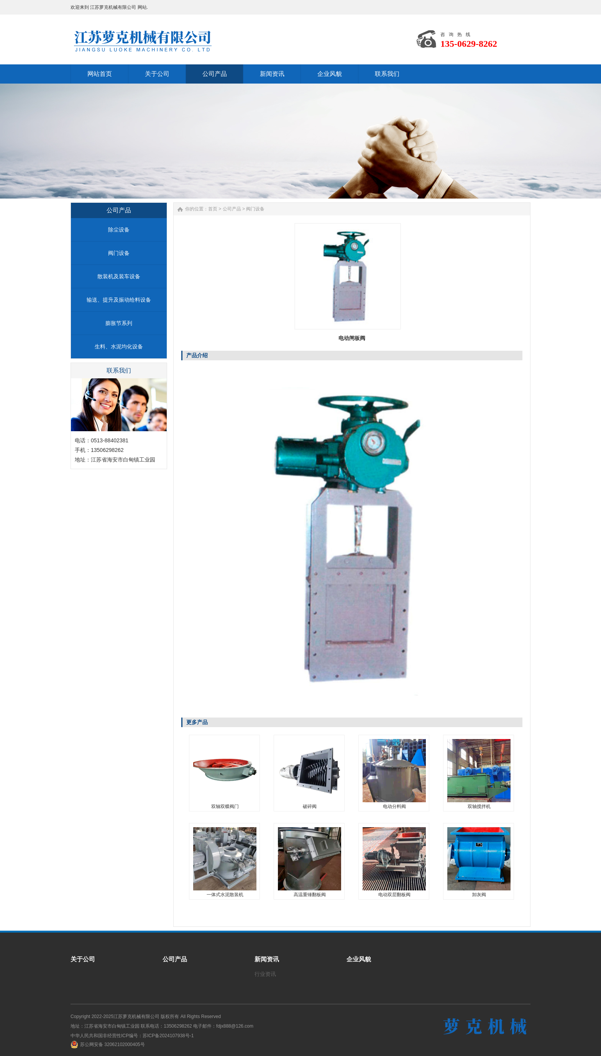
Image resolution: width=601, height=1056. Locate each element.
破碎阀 (310, 806)
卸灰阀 (479, 894)
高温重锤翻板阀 (310, 894)
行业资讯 (265, 974)
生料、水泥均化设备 (119, 346)
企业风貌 (358, 959)
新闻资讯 (267, 959)
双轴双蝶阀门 (225, 806)
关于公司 (83, 959)
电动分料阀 (394, 806)
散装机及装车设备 (118, 276)
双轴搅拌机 (479, 806)
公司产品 (232, 209)
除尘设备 (119, 230)
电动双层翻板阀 (394, 894)
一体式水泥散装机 (225, 894)
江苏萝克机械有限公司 (136, 1016)
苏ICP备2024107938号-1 (168, 1035)
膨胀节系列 (118, 323)
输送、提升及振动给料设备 (119, 300)
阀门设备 (119, 253)
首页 (212, 209)
